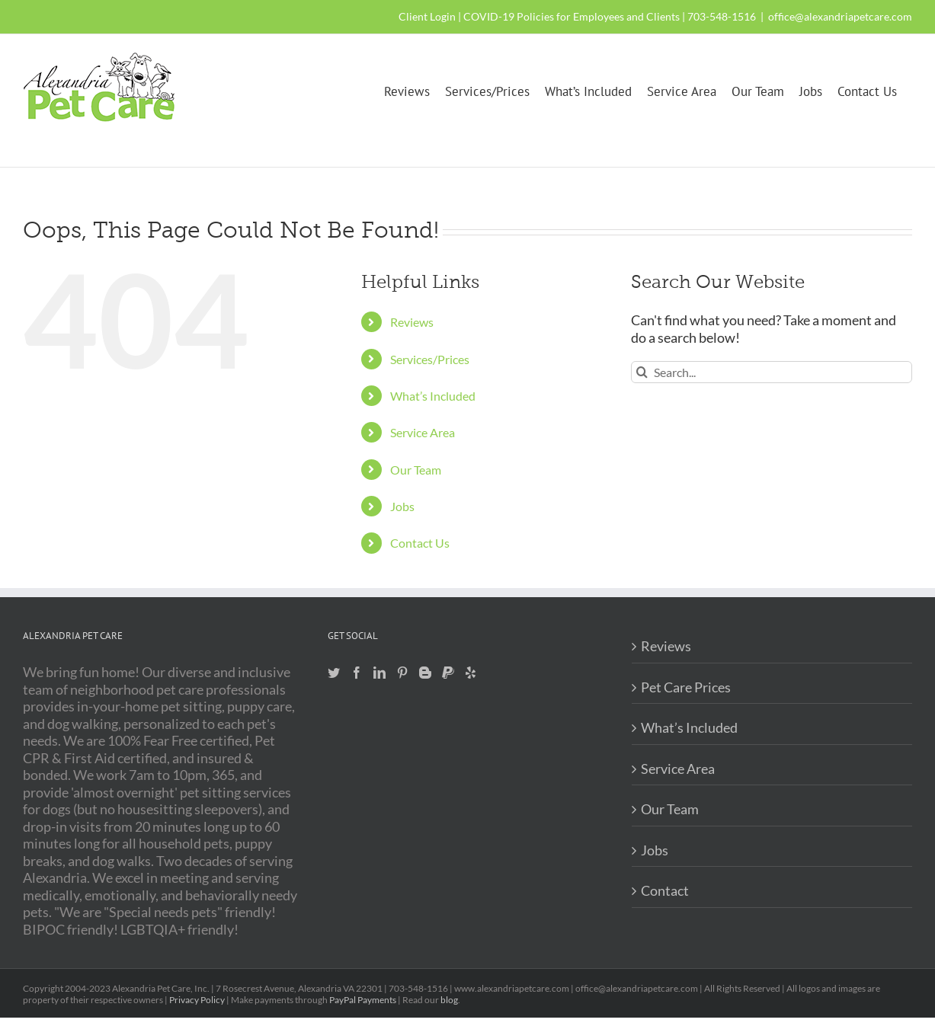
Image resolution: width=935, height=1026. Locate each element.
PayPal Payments (362, 999)
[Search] (642, 372)
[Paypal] (448, 672)
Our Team (415, 469)
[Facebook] (357, 672)
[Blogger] (425, 672)
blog (449, 999)
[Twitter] (334, 672)
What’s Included (433, 395)
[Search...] (771, 372)
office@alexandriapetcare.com (840, 16)
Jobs (402, 506)
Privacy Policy (197, 999)
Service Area (422, 432)
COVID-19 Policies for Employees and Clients (571, 16)
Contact (665, 890)
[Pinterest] (402, 672)
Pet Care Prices (686, 687)
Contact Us (420, 542)
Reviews (412, 322)
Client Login (427, 16)
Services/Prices (429, 359)
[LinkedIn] (379, 672)
